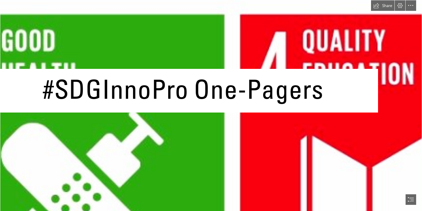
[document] (211, 105)
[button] (382, 5)
